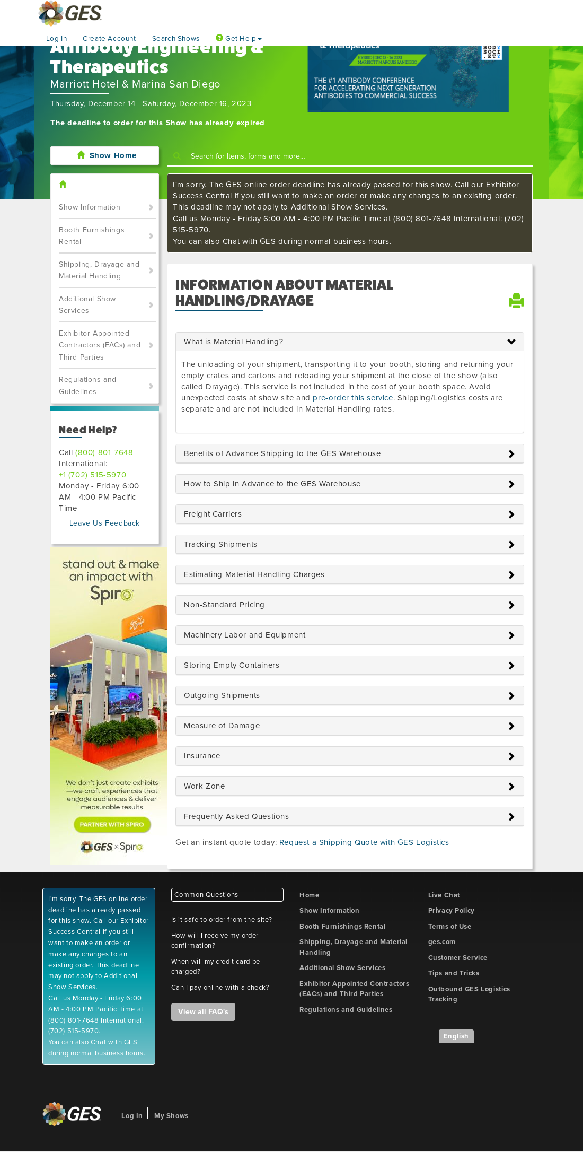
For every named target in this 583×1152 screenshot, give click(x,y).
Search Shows (176, 38)
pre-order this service (353, 398)
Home (309, 895)
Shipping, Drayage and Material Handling (99, 270)
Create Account (109, 38)
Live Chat (444, 895)
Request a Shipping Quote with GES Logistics (364, 842)
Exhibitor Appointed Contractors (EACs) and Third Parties (99, 345)
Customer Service (458, 958)
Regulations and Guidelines (88, 385)
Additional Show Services (87, 305)
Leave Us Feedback (104, 523)
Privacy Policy (451, 910)
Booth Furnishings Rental (92, 236)
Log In (56, 38)
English (456, 1036)
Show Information (90, 207)
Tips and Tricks (454, 973)
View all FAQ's (203, 1011)
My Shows (171, 1116)
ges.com (442, 942)
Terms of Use (450, 926)
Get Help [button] (239, 38)
